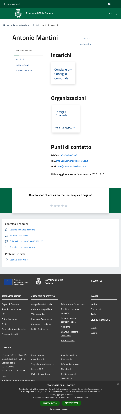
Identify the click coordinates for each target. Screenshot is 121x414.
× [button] (118, 384)
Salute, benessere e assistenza (70, 333)
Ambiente (65, 326)
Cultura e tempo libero (41, 309)
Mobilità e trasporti (40, 329)
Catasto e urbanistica (41, 324)
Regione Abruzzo (12, 4)
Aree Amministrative (11, 309)
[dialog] (60, 397)
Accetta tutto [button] (50, 403)
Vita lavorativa (38, 314)
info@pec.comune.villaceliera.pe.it (72, 160)
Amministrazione (21, 25)
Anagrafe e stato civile (41, 304)
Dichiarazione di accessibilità (68, 376)
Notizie (94, 304)
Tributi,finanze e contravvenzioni (68, 319)
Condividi (85, 38)
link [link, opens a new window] (87, 397)
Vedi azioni (86, 44)
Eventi (94, 332)
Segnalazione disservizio (42, 364)
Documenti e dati (10, 334)
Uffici (4, 314)
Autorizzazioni (68, 340)
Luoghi (94, 327)
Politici (36, 25)
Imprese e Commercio (41, 319)
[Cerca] (115, 13)
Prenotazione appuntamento (38, 357)
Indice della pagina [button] (24, 50)
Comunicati (96, 309)
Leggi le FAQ (37, 369)
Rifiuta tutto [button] (71, 403)
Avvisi (93, 314)
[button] (60, 409)
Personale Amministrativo (14, 329)
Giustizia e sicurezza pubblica (70, 311)
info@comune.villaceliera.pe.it (72, 166)
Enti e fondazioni (9, 319)
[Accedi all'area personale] (109, 4)
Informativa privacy (70, 364)
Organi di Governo (10, 304)
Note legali (66, 369)
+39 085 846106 (69, 155)
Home (6, 25)
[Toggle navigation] (5, 13)
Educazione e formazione (73, 304)
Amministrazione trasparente (69, 357)
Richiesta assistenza (40, 374)
